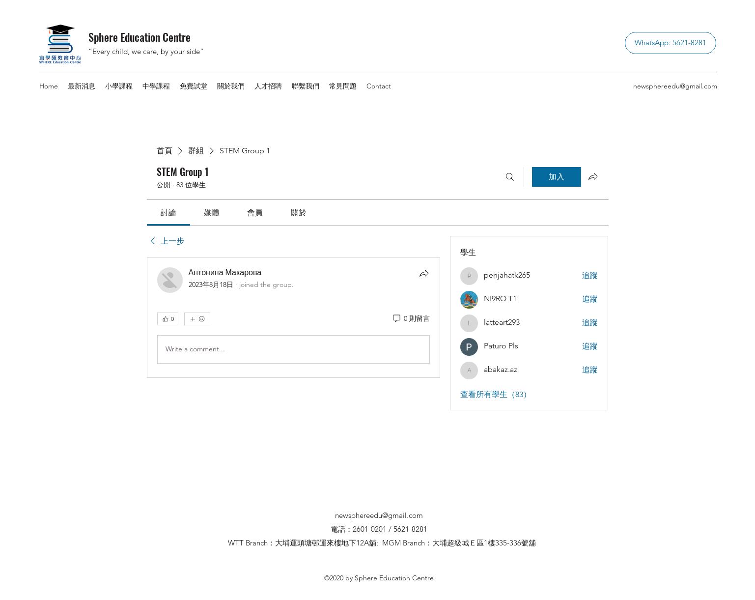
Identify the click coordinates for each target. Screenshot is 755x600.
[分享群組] (593, 176)
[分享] (424, 273)
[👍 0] (167, 319)
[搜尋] (510, 177)
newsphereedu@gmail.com (675, 86)
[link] (168, 212)
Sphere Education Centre (139, 37)
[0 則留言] (410, 319)
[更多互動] (197, 319)
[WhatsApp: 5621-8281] (670, 43)
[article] (294, 317)
